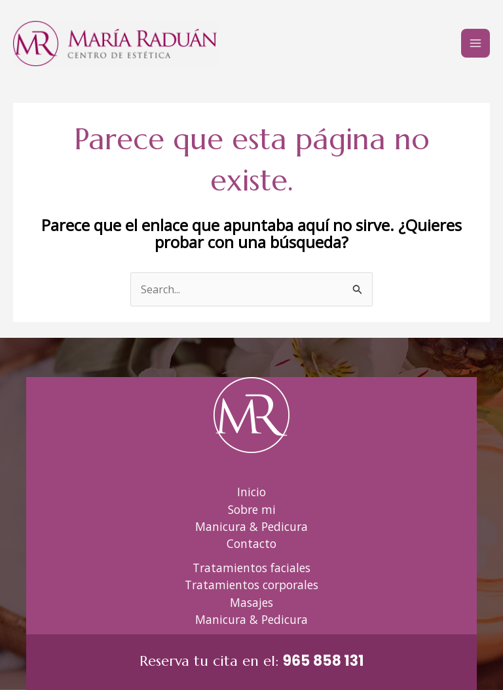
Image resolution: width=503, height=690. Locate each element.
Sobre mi (252, 509)
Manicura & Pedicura (251, 526)
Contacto (251, 543)
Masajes (251, 602)
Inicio (251, 491)
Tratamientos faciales (251, 567)
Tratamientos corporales (251, 584)
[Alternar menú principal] (475, 43)
